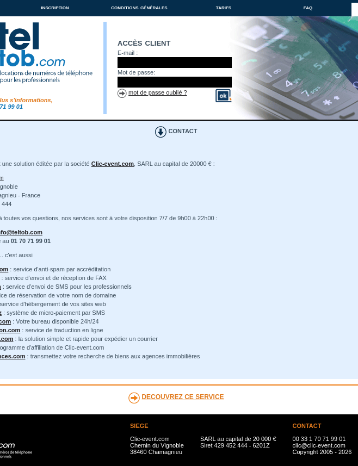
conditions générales (139, 7)
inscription (55, 7)
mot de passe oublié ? (157, 92)
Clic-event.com (112, 163)
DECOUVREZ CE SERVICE (182, 397)
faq (308, 7)
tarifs (223, 7)
